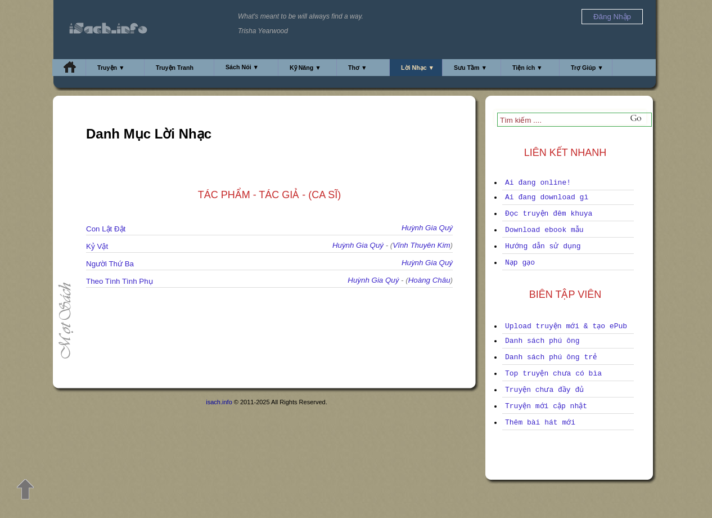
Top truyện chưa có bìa (553, 373)
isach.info (219, 402)
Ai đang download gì (546, 197)
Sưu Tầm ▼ (470, 67)
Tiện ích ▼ (527, 67)
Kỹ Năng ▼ (305, 67)
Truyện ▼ (111, 67)
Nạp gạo (520, 262)
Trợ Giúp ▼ (587, 67)
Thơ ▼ (357, 67)
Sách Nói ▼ (242, 67)
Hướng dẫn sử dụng (543, 246)
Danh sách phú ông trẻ (551, 357)
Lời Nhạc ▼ (417, 67)
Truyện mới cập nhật (546, 406)
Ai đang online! (538, 182)
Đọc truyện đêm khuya (548, 213)
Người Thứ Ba (110, 264)
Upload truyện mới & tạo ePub (566, 326)
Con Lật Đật (105, 229)
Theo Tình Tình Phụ (119, 281)
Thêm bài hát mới (540, 422)
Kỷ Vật (97, 246)
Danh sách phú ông (542, 341)
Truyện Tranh (174, 67)
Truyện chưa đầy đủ (544, 390)
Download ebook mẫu (544, 230)
